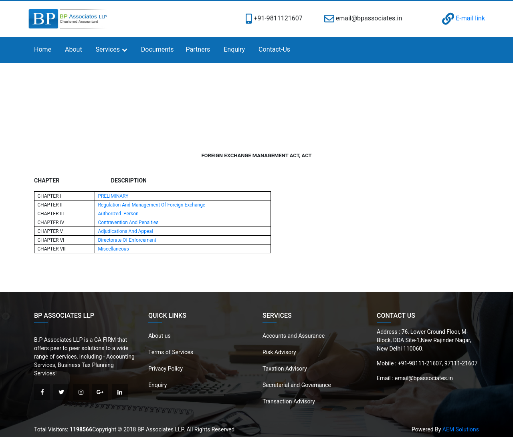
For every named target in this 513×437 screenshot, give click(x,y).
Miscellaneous (113, 249)
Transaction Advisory (289, 401)
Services (108, 49)
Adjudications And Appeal (125, 231)
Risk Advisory (279, 352)
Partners (198, 49)
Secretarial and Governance (297, 385)
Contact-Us (274, 49)
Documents (157, 49)
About (73, 49)
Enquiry (234, 49)
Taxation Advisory (285, 368)
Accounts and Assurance (294, 336)
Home (42, 49)
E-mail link (463, 18)
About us (159, 336)
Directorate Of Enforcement (127, 240)
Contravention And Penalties (128, 222)
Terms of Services (170, 352)
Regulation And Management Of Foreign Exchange (151, 205)
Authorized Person (118, 213)
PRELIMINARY (113, 196)
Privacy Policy (165, 368)
